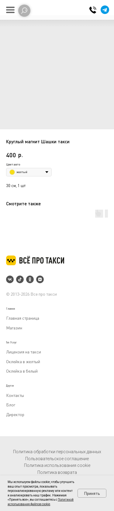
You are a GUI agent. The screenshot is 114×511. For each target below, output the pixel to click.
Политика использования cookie (57, 465)
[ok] (30, 279)
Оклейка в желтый (23, 361)
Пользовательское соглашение (57, 458)
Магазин (14, 327)
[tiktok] (20, 279)
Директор (15, 414)
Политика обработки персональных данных (57, 451)
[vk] (10, 279)
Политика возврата (57, 472)
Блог (10, 404)
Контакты (15, 395)
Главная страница (22, 318)
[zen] (40, 279)
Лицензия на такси (23, 351)
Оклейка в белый (22, 371)
